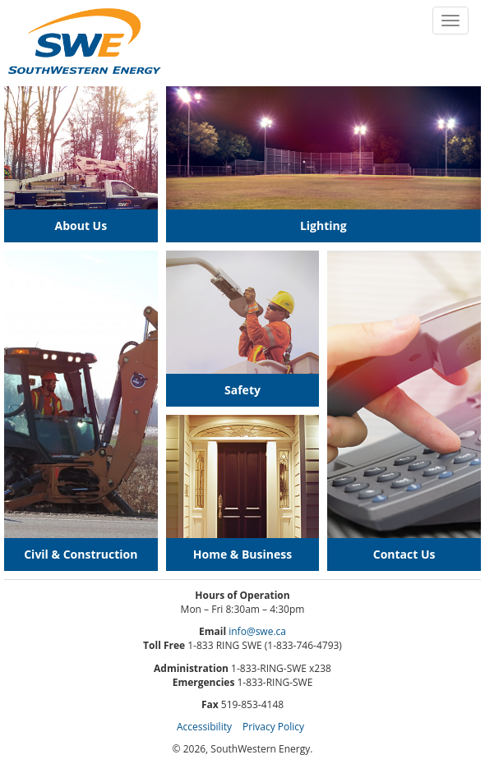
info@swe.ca (257, 631)
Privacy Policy (273, 727)
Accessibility (204, 727)
